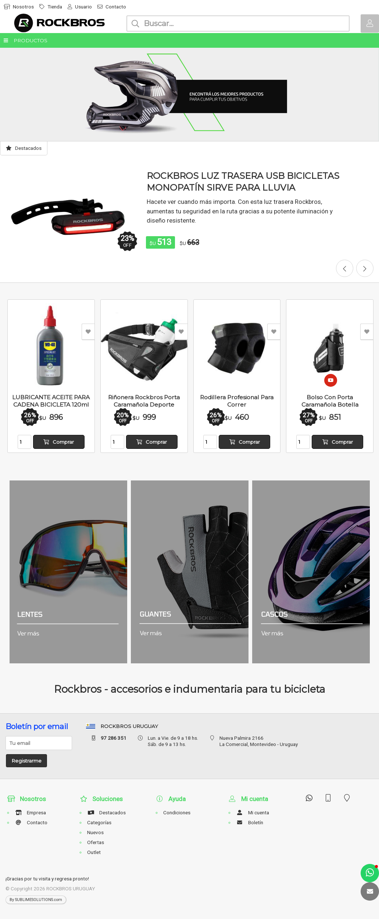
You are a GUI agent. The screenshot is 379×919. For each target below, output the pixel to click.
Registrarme (26, 761)
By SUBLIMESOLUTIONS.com (36, 899)
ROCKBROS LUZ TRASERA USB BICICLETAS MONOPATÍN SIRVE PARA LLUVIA (243, 181)
